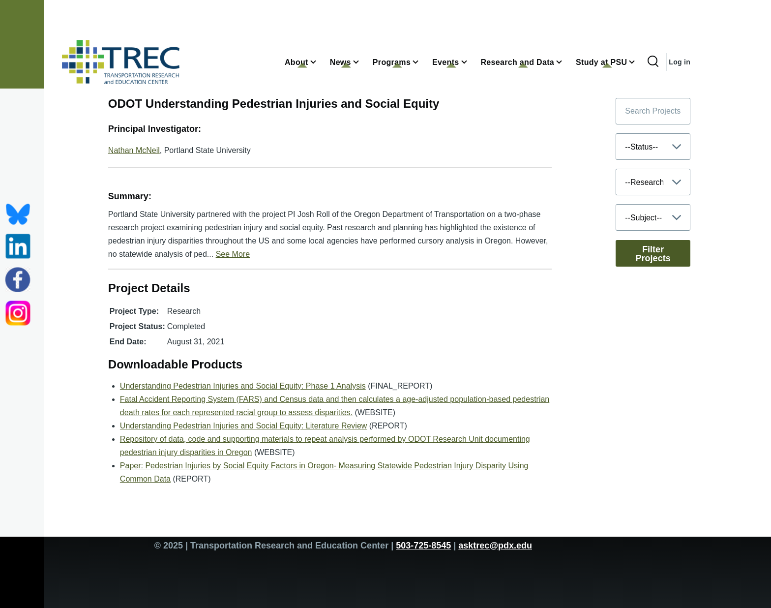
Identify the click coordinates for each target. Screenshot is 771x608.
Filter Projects (653, 253)
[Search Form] (653, 62)
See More (233, 254)
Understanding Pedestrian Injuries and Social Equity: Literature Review (243, 426)
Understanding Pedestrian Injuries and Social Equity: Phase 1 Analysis (243, 386)
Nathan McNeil (134, 150)
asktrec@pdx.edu (495, 545)
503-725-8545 (423, 545)
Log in (679, 62)
